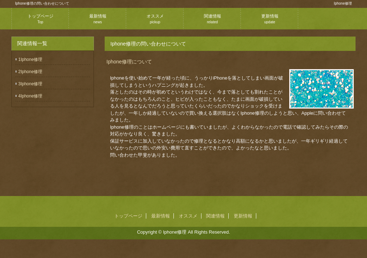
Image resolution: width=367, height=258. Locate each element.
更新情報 (269, 19)
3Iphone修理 (30, 83)
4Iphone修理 (30, 96)
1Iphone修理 (30, 59)
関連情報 (212, 19)
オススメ (155, 19)
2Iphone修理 (30, 71)
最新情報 (97, 19)
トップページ (40, 19)
